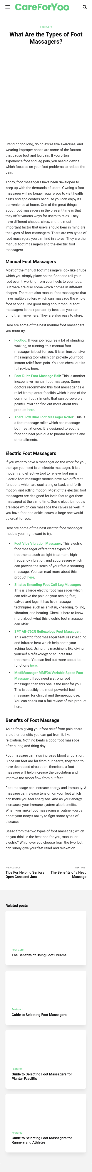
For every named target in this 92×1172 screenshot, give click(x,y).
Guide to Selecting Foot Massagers (39, 987)
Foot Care (46, 26)
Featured (17, 981)
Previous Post (25, 844)
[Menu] (8, 7)
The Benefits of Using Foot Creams (39, 927)
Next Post (66, 844)
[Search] (85, 7)
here (30, 381)
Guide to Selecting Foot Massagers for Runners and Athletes (42, 1113)
